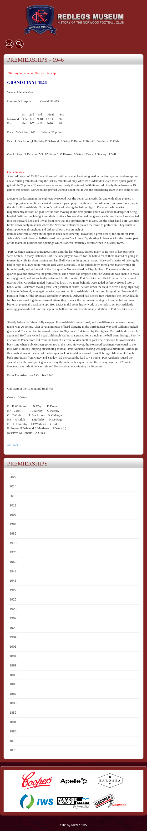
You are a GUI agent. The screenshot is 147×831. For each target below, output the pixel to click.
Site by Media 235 (73, 825)
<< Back (13, 445)
